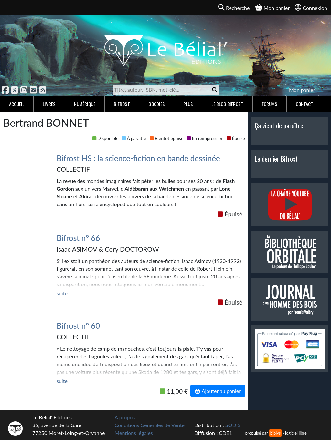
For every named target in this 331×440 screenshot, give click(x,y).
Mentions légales (133, 433)
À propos (124, 417)
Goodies (156, 103)
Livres (49, 103)
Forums (269, 103)
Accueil (16, 103)
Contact (304, 103)
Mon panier (302, 90)
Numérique (84, 103)
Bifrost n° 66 (78, 238)
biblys (275, 432)
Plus (188, 103)
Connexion (311, 7)
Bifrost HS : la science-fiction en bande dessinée (138, 158)
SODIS (232, 425)
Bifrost (122, 103)
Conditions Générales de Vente (149, 425)
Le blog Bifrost (227, 103)
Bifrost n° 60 (78, 325)
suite (62, 293)
